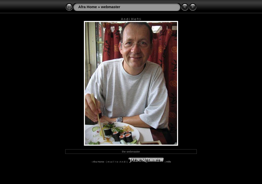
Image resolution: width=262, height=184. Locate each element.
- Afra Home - (98, 161)
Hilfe (168, 161)
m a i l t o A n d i (116, 161)
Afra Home (87, 7)
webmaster (110, 7)
